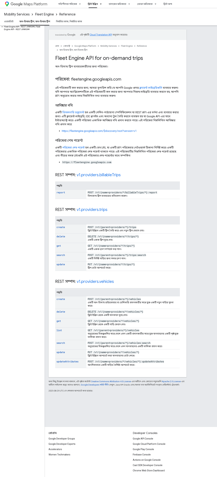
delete (61, 236)
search (61, 255)
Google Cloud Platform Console (149, 444)
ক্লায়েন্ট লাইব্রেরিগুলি (150, 87)
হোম (57, 46)
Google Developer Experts (62, 444)
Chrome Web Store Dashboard (149, 470)
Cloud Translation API (101, 34)
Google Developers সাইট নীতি (95, 384)
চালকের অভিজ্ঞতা (117, 3)
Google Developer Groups (62, 438)
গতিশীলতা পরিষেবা (67, 3)
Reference (67, 14)
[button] (21, 28)
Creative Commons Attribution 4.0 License (111, 381)
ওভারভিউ (8, 21)
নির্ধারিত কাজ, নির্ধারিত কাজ (69, 21)
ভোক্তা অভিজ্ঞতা (145, 3)
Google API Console (143, 438)
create (61, 227)
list (59, 330)
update (61, 264)
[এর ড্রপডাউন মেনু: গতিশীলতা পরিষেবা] (81, 4)
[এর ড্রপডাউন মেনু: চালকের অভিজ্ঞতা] (130, 4)
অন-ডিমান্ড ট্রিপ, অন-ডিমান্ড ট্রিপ (73, 50)
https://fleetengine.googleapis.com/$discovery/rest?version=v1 (99, 131)
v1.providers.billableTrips (99, 174)
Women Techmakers (59, 454)
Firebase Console (142, 454)
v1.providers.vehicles (95, 281)
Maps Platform (29, 4)
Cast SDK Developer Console (147, 465)
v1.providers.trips (92, 209)
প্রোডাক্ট (66, 46)
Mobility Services (17, 14)
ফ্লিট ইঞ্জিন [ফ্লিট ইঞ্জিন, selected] (93, 3)
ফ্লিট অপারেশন (170, 3)
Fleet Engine (44, 14)
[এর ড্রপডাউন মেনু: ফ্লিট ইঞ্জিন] (102, 4)
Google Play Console (143, 449)
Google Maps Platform (85, 46)
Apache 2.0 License (171, 381)
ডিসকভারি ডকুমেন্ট (73, 112)
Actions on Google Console (147, 460)
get (59, 245)
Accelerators (55, 449)
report (61, 192)
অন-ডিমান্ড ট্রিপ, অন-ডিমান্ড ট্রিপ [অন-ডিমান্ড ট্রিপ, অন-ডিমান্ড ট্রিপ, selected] (34, 21)
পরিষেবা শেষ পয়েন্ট (73, 147)
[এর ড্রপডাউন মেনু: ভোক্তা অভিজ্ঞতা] (156, 4)
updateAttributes (67, 361)
